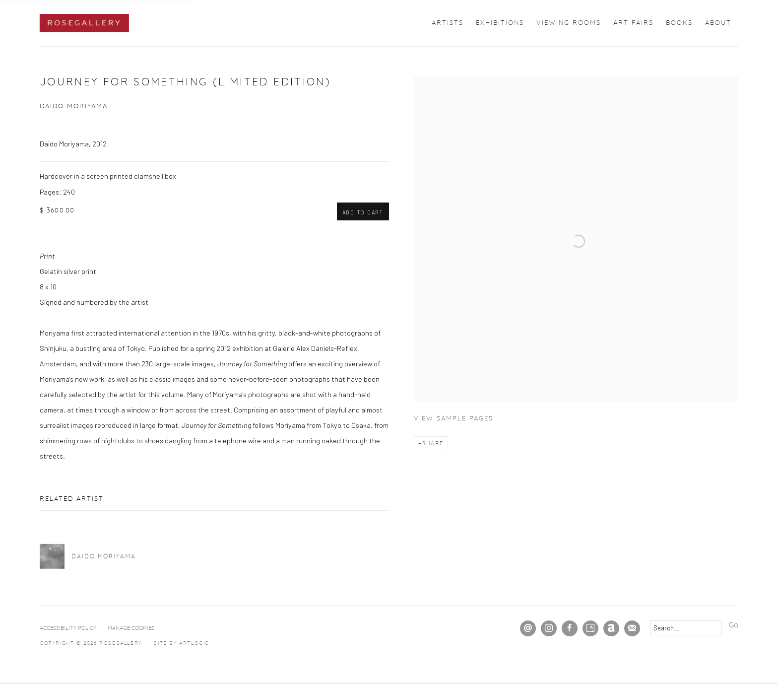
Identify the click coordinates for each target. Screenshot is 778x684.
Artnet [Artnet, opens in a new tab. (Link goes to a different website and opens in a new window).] (611, 628)
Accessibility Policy (68, 628)
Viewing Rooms (568, 23)
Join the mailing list (632, 628)
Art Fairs (633, 23)
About (718, 23)
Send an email (528, 628)
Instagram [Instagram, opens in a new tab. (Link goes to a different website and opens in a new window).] (549, 628)
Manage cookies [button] (131, 628)
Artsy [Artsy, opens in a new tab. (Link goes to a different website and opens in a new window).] (590, 628)
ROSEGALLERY (84, 23)
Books (679, 23)
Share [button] (433, 443)
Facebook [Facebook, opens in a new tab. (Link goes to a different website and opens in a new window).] (570, 628)
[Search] (685, 627)
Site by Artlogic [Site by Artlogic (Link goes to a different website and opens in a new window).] (181, 643)
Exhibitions (500, 23)
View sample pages (453, 418)
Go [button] (733, 625)
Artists (447, 23)
